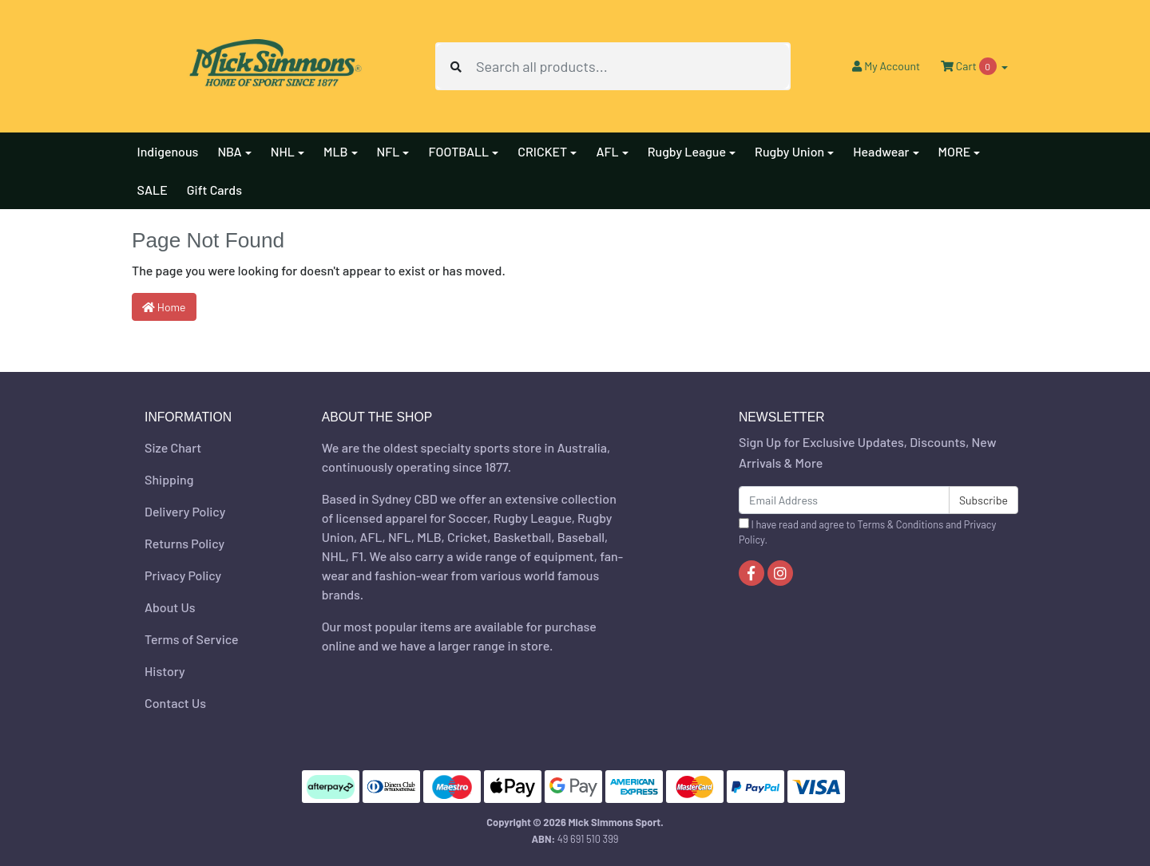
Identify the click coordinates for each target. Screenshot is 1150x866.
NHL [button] (283, 151)
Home (164, 307)
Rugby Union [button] (789, 151)
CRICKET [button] (542, 151)
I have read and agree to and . (867, 532)
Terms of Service (192, 639)
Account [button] (886, 66)
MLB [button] (335, 151)
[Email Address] (844, 500)
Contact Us (175, 702)
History (165, 670)
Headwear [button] (881, 151)
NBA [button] (229, 151)
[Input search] (632, 66)
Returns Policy (184, 543)
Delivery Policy (185, 511)
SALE (152, 189)
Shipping (169, 479)
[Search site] (456, 66)
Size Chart (173, 447)
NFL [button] (388, 151)
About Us (170, 607)
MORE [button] (954, 151)
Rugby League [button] (687, 151)
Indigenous (168, 151)
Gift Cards (214, 189)
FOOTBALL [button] (458, 151)
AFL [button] (607, 151)
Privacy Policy (183, 575)
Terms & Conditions (901, 524)
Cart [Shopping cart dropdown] (969, 66)
